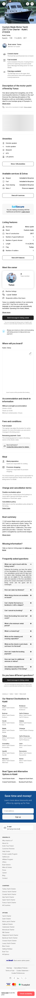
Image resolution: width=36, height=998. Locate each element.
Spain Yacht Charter (8, 900)
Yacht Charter (6, 916)
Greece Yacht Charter (9, 891)
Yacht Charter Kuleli (8, 778)
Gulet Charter (6, 919)
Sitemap (9, 968)
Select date (6, 508)
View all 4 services (18, 195)
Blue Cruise (6, 946)
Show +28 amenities (18, 164)
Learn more (26, 212)
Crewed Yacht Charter (9, 941)
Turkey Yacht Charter (9, 889)
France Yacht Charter (9, 902)
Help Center (6, 851)
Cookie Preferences (18, 973)
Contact (4, 878)
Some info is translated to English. (19, 107)
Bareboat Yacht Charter (9, 938)
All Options (5, 954)
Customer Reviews (8, 849)
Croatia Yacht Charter (9, 894)
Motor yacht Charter (8, 921)
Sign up (18, 817)
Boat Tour (5, 951)
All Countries (6, 905)
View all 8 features (18, 258)
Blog (3, 875)
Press (4, 870)
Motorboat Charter (8, 930)
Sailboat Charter (7, 924)
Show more (6, 104)
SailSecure (5, 857)
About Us (5, 843)
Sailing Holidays (7, 949)
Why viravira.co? (7, 840)
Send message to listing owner (18, 318)
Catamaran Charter (8, 927)
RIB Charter (6, 932)
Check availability (26, 994)
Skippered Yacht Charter (10, 935)
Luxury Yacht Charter (9, 943)
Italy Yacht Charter (8, 897)
